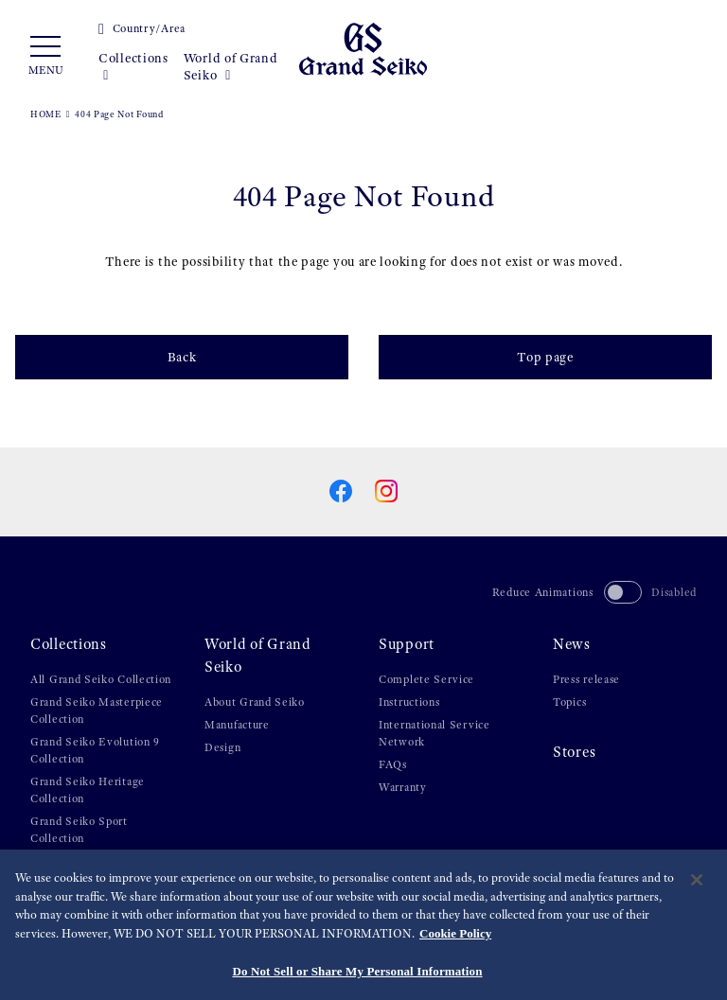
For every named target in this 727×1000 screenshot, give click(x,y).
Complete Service (426, 679)
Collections (133, 66)
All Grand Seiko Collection (100, 679)
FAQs (393, 764)
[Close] (697, 890)
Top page (545, 356)
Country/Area (142, 28)
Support (406, 644)
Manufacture (237, 724)
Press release (586, 679)
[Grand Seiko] (363, 48)
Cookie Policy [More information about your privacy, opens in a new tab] (455, 943)
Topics (569, 702)
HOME (46, 114)
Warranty (403, 787)
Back (182, 356)
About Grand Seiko (254, 702)
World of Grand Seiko (231, 66)
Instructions (409, 702)
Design (222, 747)
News (572, 644)
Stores (574, 752)
